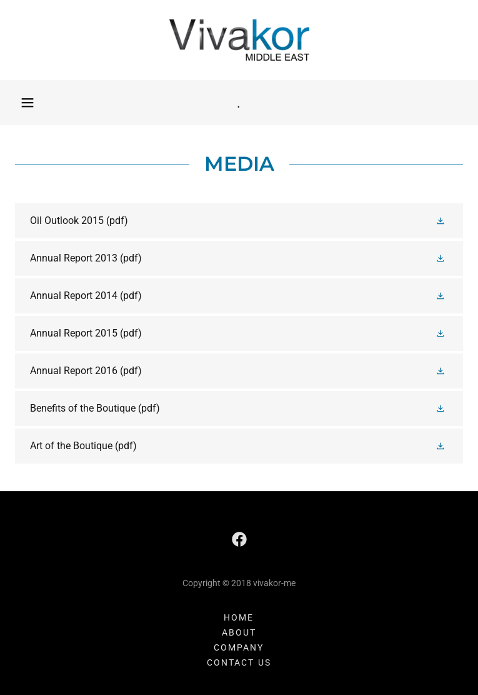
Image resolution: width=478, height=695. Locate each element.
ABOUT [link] (239, 632)
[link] (239, 40)
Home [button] (239, 617)
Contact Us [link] (239, 662)
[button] (27, 102)
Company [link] (239, 647)
